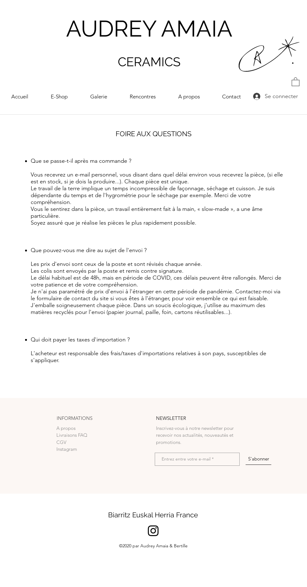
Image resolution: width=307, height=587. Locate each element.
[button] (295, 81)
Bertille (181, 546)
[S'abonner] (258, 459)
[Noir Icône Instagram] (153, 531)
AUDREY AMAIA (149, 28)
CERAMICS (149, 61)
